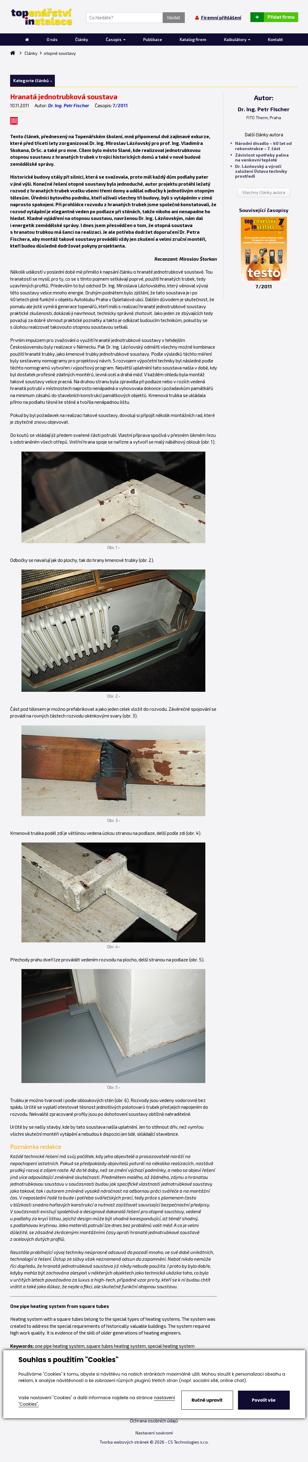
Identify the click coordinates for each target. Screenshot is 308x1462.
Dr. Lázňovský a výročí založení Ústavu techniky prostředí (259, 171)
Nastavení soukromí (154, 1432)
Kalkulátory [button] (237, 39)
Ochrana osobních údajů (154, 1420)
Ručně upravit (207, 1400)
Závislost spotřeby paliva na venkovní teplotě (260, 157)
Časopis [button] (116, 39)
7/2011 (120, 105)
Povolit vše (264, 1400)
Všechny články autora (263, 192)
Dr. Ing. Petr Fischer (68, 105)
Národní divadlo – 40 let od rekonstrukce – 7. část (261, 146)
